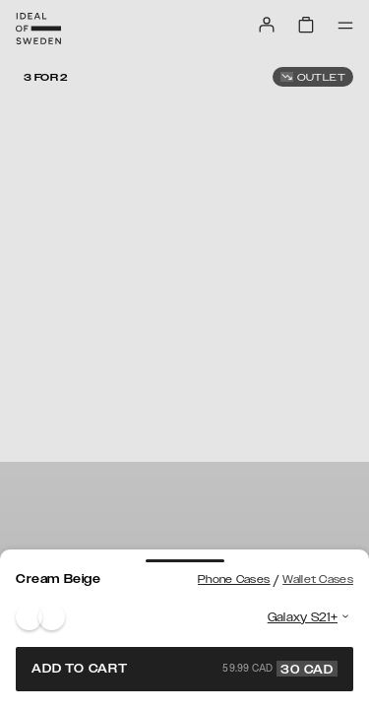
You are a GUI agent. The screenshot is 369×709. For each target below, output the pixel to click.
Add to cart (184, 669)
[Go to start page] (38, 28)
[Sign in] (266, 24)
